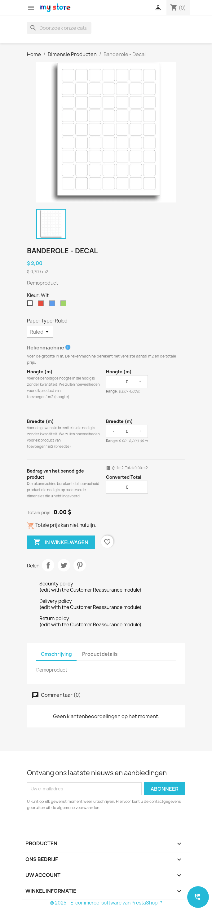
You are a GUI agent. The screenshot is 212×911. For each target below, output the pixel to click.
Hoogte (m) (40, 372)
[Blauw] (53, 304)
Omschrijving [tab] (56, 654)
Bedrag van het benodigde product (55, 474)
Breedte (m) (40, 421)
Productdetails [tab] (99, 654)
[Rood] (42, 304)
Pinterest (79, 565)
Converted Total (123, 477)
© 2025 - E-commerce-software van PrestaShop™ (106, 903)
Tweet (64, 565)
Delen (48, 565)
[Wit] (31, 304)
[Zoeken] (59, 28)
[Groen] (64, 304)
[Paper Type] (40, 332)
